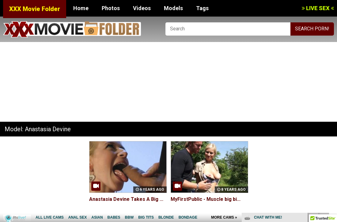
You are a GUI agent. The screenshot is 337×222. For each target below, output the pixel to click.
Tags (202, 8)
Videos (142, 8)
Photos (111, 8)
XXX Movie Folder (34, 9)
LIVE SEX (318, 8)
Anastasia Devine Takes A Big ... (126, 199)
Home (81, 8)
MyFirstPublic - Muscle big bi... (205, 199)
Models (173, 8)
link (331, 126)
